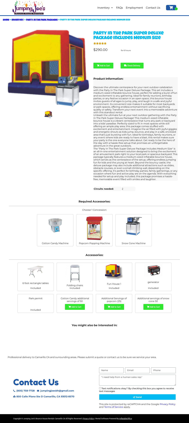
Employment (134, 7)
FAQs (119, 7)
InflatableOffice (125, 418)
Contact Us (153, 7)
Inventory (105, 8)
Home (6, 20)
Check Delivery (132, 65)
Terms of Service (113, 407)
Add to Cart (103, 65)
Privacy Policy (167, 404)
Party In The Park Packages (42, 20)
